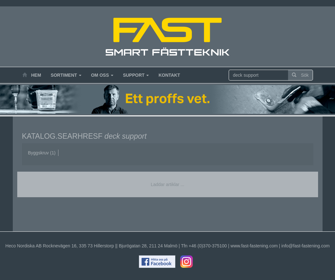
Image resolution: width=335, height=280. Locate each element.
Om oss (102, 75)
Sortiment (66, 75)
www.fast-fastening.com (254, 245)
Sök (300, 75)
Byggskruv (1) (42, 152)
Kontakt (169, 75)
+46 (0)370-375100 (208, 245)
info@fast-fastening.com (305, 245)
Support (136, 75)
